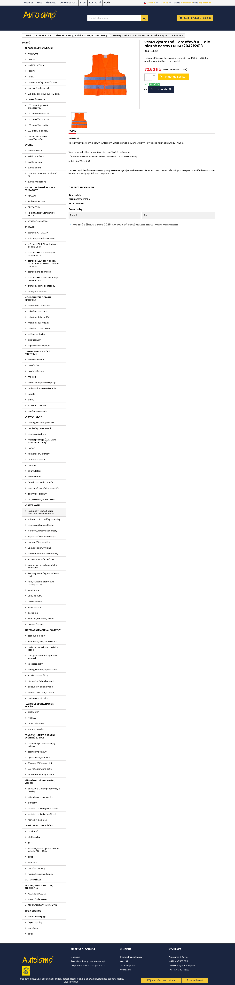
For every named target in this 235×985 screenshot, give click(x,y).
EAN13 (72, 199)
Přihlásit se (187, 2)
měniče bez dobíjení (39, 305)
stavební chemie (37, 405)
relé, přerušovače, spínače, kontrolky (42, 657)
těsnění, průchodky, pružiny (42, 681)
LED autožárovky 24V (39, 119)
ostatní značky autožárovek (42, 82)
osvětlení (33, 831)
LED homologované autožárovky (38, 106)
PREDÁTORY (34, 207)
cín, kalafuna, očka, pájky (41, 499)
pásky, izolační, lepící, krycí (42, 669)
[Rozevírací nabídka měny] (166, 3)
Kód (146, 51)
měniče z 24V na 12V (38, 317)
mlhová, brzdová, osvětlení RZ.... (42, 175)
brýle (30, 856)
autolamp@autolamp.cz (182, 965)
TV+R (30, 842)
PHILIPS (31, 71)
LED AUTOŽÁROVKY (35, 99)
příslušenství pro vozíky (40, 797)
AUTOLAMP (33, 53)
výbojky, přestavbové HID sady (44, 93)
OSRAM (32, 59)
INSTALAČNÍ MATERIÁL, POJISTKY (43, 630)
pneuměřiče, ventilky (39, 542)
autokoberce (35, 601)
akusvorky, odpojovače (40, 686)
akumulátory (34, 470)
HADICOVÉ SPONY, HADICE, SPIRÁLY (39, 705)
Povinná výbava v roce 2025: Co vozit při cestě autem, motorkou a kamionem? (123, 224)
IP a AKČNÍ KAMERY (37, 899)
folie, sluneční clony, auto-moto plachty (42, 583)
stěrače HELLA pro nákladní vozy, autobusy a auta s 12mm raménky (43, 263)
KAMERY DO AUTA (37, 893)
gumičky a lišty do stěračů (41, 285)
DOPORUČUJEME (68, 2)
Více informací (71, 981)
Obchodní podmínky (131, 957)
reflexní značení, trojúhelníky (43, 553)
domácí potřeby (36, 868)
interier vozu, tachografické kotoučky (42, 566)
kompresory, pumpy (38, 453)
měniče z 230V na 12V (39, 328)
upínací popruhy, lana (39, 547)
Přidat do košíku (172, 77)
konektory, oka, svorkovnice (42, 641)
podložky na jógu (37, 916)
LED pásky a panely (38, 130)
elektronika (34, 837)
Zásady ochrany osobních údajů (88, 961)
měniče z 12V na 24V (38, 322)
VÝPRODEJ (51, 2)
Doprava (75, 957)
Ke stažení (95, 2)
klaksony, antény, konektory (42, 530)
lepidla (31, 394)
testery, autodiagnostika (41, 422)
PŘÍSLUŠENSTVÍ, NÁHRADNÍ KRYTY (41, 214)
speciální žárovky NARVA (41, 774)
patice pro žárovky (38, 698)
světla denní (34, 167)
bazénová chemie (37, 411)
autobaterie (34, 476)
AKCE (39, 2)
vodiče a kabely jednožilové (43, 808)
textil (30, 933)
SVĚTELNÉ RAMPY (36, 201)
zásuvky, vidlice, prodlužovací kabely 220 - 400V (43, 850)
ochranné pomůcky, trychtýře (43, 488)
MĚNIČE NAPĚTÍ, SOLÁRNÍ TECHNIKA (38, 298)
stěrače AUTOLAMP (38, 232)
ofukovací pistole (37, 459)
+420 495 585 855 (178, 961)
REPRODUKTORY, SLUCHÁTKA (42, 905)
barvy (31, 399)
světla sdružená (36, 156)
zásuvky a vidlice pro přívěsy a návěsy (44, 790)
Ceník (107, 2)
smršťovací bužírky (38, 675)
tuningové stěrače (37, 291)
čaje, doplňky (35, 922)
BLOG (83, 2)
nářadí (31, 448)
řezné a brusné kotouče (40, 482)
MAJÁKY (32, 195)
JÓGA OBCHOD (33, 910)
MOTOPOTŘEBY (33, 879)
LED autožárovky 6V (38, 125)
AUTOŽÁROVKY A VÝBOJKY (39, 48)
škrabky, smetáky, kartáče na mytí (43, 575)
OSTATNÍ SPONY (36, 723)
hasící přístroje (36, 371)
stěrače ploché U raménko (42, 238)
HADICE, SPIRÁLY (36, 729)
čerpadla (33, 612)
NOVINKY (28, 2)
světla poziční (35, 162)
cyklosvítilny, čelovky (39, 757)
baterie (32, 465)
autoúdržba (34, 365)
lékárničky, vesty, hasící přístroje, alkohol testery (41, 512)
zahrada (32, 862)
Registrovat (204, 2)
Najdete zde (107, 173)
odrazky (32, 802)
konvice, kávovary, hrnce (41, 618)
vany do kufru (35, 595)
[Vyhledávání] (117, 18)
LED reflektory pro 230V (40, 768)
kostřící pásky (35, 663)
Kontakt (124, 961)
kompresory (34, 607)
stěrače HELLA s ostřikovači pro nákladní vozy (44, 279)
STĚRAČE (29, 227)
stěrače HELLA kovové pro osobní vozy (41, 254)
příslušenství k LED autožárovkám (37, 138)
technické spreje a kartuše (42, 388)
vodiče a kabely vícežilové (42, 814)
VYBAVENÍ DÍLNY (33, 416)
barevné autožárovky (39, 88)
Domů (26, 42)
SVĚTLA (29, 144)
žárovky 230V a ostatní (40, 763)
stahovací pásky (36, 635)
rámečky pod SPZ (37, 819)
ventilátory (33, 590)
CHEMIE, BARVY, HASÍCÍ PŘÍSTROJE (37, 353)
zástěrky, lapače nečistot (41, 559)
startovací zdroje (37, 434)
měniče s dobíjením (38, 311)
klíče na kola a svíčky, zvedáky (44, 519)
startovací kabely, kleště (41, 525)
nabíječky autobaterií (39, 428)
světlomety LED (35, 150)
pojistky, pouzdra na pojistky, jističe (43, 648)
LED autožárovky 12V (38, 113)
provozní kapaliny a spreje (42, 382)
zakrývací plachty (37, 493)
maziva (32, 376)
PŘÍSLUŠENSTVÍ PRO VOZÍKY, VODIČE (40, 782)
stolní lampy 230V (37, 751)
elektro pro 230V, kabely (41, 692)
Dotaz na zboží (161, 89)
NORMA (32, 718)
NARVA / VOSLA (36, 65)
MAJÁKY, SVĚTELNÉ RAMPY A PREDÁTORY (40, 189)
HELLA (31, 76)
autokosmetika (36, 359)
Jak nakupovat (128, 965)
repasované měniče (39, 345)
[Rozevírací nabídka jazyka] (151, 3)
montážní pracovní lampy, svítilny (42, 745)
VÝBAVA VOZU (32, 505)
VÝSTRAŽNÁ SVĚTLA (38, 221)
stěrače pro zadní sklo (40, 271)
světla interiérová (37, 181)
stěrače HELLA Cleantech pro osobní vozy (43, 245)
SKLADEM (74, 203)
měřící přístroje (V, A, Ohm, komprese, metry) (42, 441)
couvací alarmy (36, 624)
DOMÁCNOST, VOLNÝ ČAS (39, 825)
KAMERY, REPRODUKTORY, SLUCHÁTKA (39, 887)
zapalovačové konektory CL (42, 536)
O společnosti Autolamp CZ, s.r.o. (88, 965)
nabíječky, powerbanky (40, 874)
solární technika (36, 334)
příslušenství (34, 339)
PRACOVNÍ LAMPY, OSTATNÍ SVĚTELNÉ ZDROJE (40, 736)
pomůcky (33, 928)
